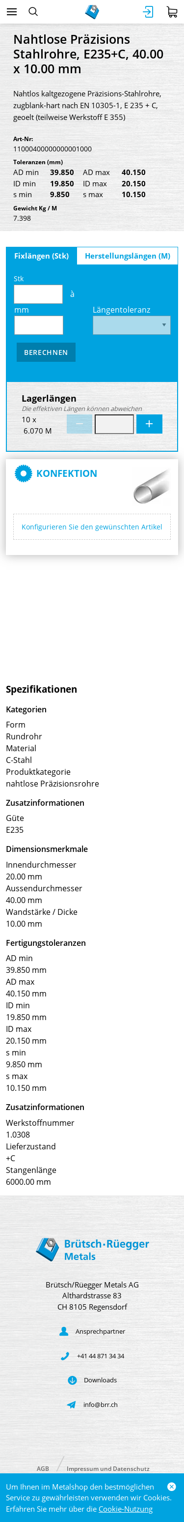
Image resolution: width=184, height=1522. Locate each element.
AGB (43, 1468)
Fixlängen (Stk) (41, 256)
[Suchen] (33, 12)
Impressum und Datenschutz (108, 1468)
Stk (38, 289)
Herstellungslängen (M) (127, 256)
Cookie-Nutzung (126, 1509)
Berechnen (46, 352)
